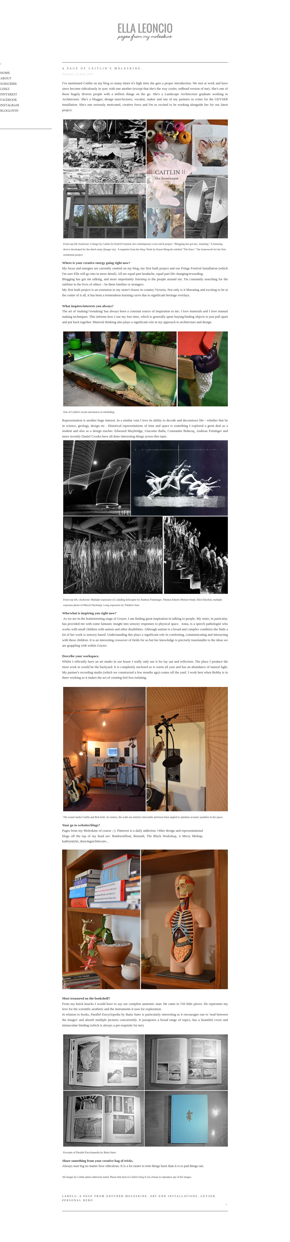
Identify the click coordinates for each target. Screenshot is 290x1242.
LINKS (4, 89)
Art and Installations (174, 1196)
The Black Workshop (161, 836)
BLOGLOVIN (9, 111)
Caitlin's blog (137, 1177)
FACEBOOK (8, 100)
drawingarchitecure (93, 841)
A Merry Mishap (190, 836)
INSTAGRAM (9, 105)
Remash (138, 836)
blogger (97, 99)
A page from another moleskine (113, 1196)
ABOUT (6, 78)
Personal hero (77, 1200)
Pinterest (123, 830)
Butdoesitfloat (121, 836)
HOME (5, 73)
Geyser (208, 1196)
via (113, 249)
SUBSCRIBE (8, 84)
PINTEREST (8, 94)
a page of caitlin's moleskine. (102, 68)
